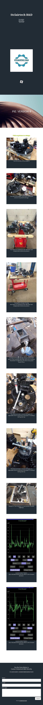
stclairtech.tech (23, 700)
